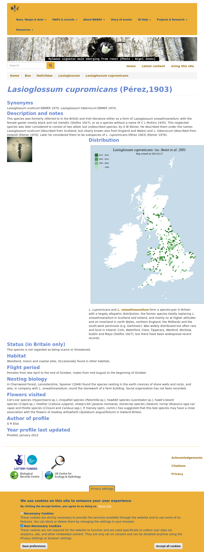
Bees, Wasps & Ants (31, 19)
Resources (24, 29)
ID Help (144, 19)
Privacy (177, 474)
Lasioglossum (69, 75)
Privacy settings (102, 493)
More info (104, 511)
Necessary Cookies (39, 518)
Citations (178, 465)
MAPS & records (64, 19)
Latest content (153, 66)
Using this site (182, 66)
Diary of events (121, 19)
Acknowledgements (182, 457)
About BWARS (94, 19)
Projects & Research (172, 19)
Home (131, 66)
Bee (28, 75)
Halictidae (45, 75)
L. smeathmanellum (133, 309)
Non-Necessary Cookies (42, 531)
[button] (21, 49)
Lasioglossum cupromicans (107, 75)
